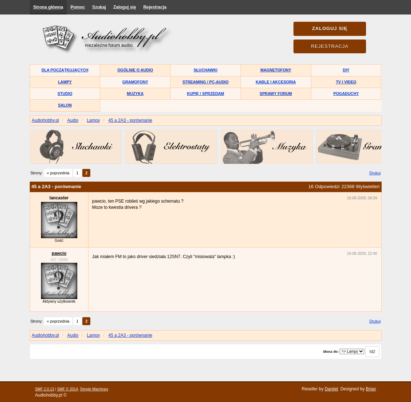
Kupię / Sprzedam (205, 93)
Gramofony (135, 82)
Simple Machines (94, 389)
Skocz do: (330, 351)
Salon (65, 105)
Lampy (65, 82)
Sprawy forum (276, 93)
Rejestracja (155, 7)
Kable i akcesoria (276, 82)
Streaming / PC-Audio (205, 82)
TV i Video (346, 82)
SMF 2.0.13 (44, 389)
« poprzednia (58, 173)
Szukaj (99, 7)
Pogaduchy (346, 93)
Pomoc (77, 7)
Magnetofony (275, 70)
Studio (65, 93)
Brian (371, 388)
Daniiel (331, 388)
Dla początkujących (64, 70)
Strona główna (48, 7)
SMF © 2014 (67, 389)
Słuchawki (205, 70)
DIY (346, 70)
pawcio (59, 253)
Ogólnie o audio (135, 70)
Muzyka (135, 93)
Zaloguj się (124, 7)
